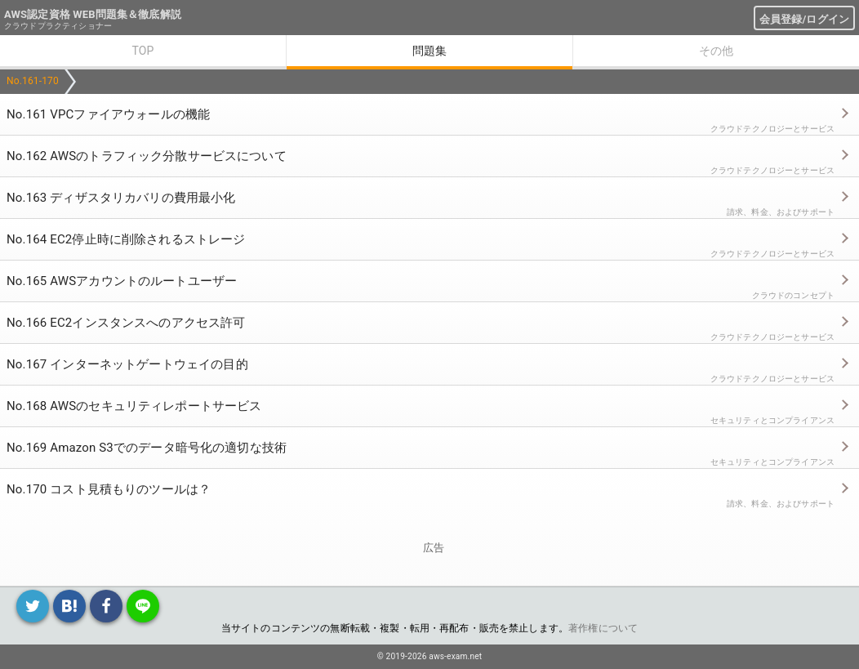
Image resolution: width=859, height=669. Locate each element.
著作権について (603, 628)
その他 (716, 50)
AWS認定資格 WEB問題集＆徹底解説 (92, 14)
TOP (142, 50)
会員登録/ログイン (804, 19)
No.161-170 (33, 81)
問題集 (429, 50)
